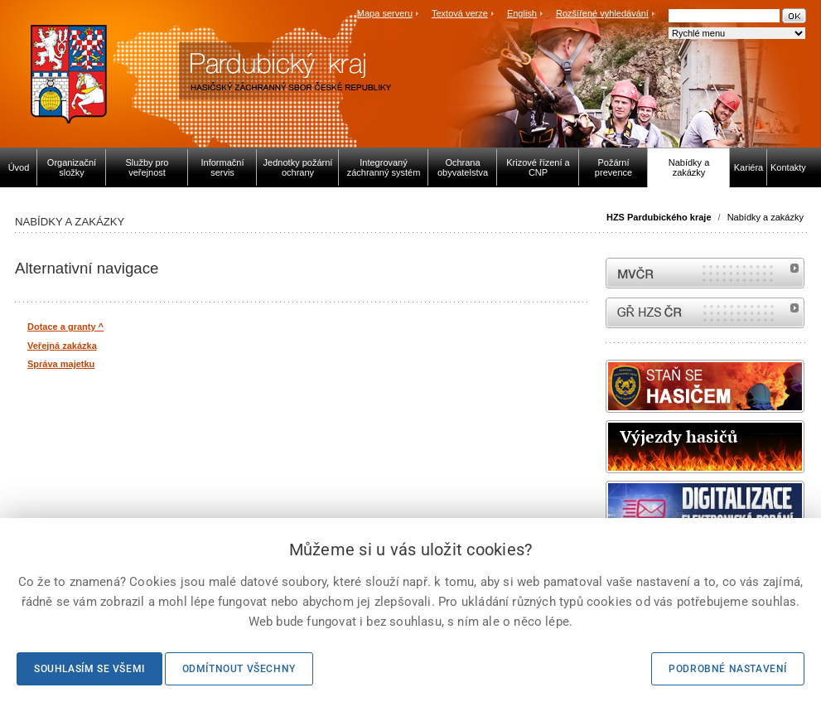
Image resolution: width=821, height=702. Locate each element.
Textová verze (460, 13)
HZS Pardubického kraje (659, 217)
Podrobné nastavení (728, 669)
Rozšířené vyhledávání (602, 13)
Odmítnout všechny (239, 669)
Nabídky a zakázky (765, 217)
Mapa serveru (385, 13)
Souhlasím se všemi (89, 669)
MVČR (705, 273)
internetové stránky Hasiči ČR (705, 313)
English (522, 13)
